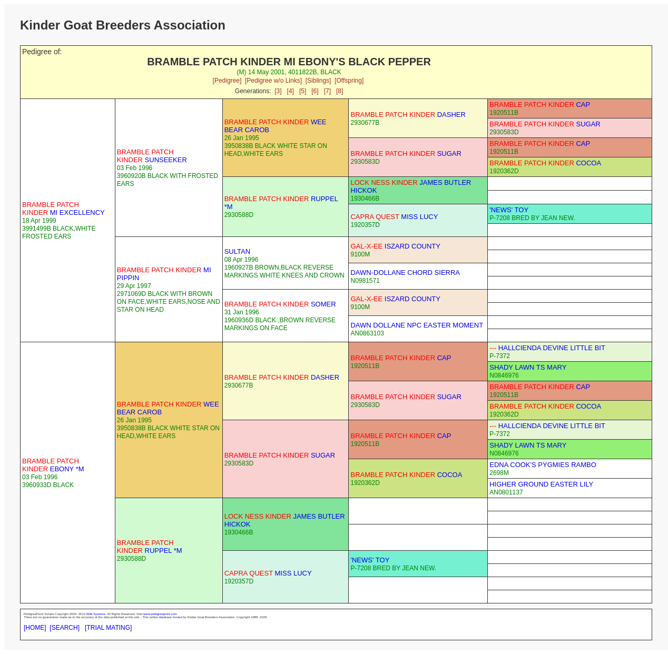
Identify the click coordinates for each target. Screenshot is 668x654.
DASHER (407, 114)
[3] (277, 91)
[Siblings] (318, 80)
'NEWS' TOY (508, 210)
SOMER (280, 304)
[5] (302, 91)
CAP (539, 104)
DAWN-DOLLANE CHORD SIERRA (405, 272)
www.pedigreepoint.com (160, 614)
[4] (290, 91)
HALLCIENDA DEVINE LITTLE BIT (547, 348)
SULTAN (237, 251)
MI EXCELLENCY (63, 208)
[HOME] (35, 627)
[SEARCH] (65, 627)
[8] (339, 91)
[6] (314, 91)
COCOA (545, 163)
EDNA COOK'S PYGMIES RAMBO (542, 465)
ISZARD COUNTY (395, 246)
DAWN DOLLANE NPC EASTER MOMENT (416, 325)
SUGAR (544, 124)
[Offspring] (349, 80)
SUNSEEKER (152, 156)
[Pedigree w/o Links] (273, 80)
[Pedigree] (227, 80)
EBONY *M (53, 465)
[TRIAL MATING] (108, 627)
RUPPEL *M (149, 546)
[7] (327, 91)
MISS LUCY (394, 217)
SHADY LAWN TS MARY (527, 367)
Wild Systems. (96, 614)
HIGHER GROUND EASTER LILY (541, 484)
